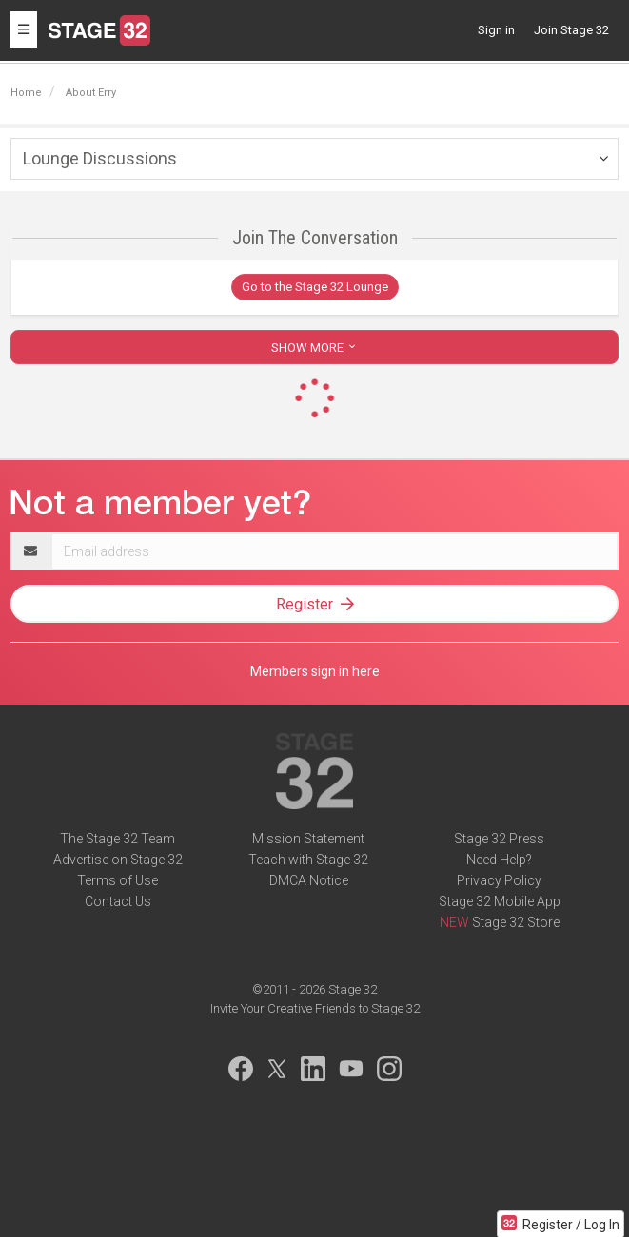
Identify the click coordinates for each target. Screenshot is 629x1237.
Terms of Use (117, 880)
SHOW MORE (315, 347)
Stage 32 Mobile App (499, 901)
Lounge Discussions (100, 158)
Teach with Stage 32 (308, 859)
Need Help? (499, 859)
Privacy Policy (499, 880)
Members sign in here (315, 671)
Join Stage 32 (571, 30)
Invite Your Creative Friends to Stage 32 (315, 1008)
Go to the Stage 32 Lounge (315, 287)
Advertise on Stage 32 (118, 859)
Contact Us (118, 901)
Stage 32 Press (499, 838)
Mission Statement (308, 838)
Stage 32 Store (516, 922)
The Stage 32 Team (117, 838)
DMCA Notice (308, 880)
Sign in (496, 30)
